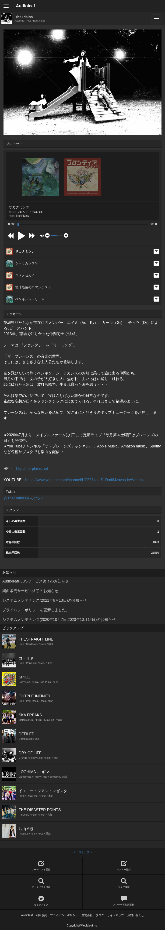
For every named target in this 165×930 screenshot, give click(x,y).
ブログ (100, 915)
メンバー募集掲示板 (124, 901)
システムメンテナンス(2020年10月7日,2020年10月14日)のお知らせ (59, 620)
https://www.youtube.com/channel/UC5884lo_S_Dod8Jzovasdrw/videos (84, 480)
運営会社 (87, 915)
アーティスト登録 (41, 866)
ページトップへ (82, 852)
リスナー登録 (124, 866)
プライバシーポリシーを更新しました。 (36, 610)
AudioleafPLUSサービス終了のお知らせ (35, 581)
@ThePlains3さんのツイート (28, 498)
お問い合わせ (135, 915)
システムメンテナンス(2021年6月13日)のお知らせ (44, 600)
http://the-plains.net (32, 469)
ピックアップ (41, 901)
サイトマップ (115, 915)
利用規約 (41, 915)
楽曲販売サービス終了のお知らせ (30, 591)
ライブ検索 (124, 883)
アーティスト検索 (41, 883)
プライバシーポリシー (64, 915)
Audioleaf (25, 6)
